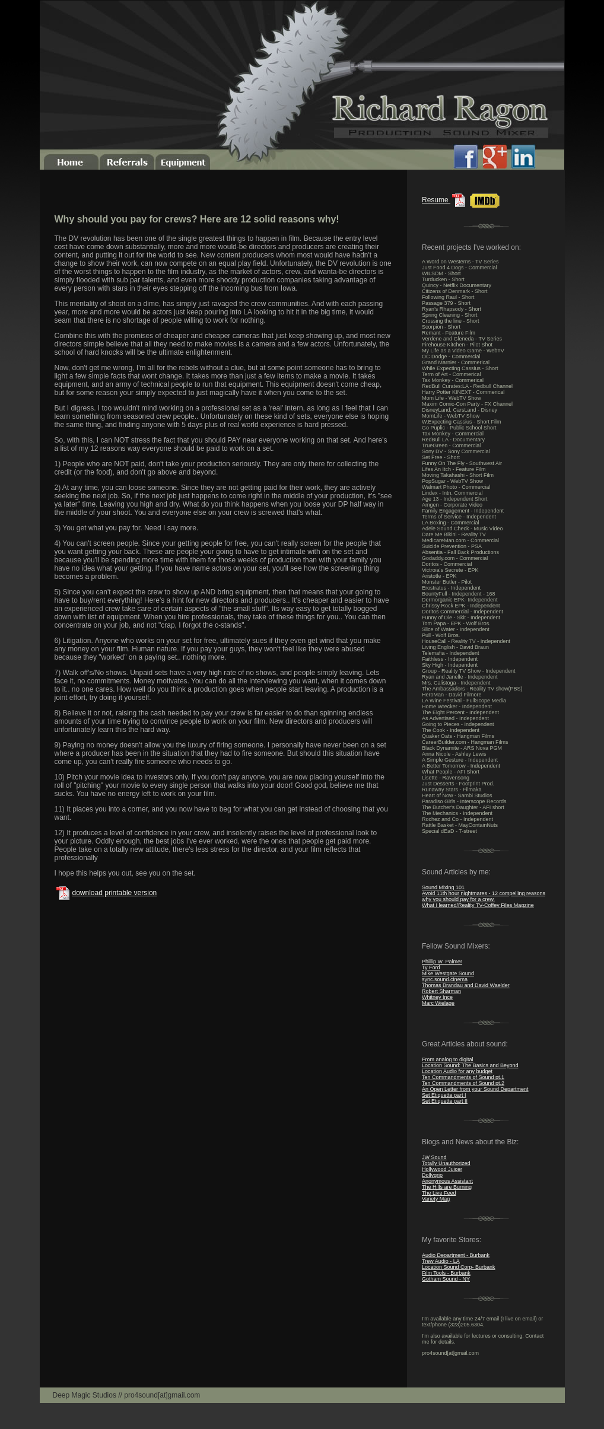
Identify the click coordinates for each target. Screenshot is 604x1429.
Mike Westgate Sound (448, 973)
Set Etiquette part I (444, 1095)
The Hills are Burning (447, 1187)
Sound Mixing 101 (443, 887)
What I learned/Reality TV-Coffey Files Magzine (478, 905)
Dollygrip (432, 1175)
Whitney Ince (437, 997)
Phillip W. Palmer (442, 962)
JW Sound (434, 1157)
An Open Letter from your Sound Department (475, 1089)
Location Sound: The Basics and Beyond (470, 1065)
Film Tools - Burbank (446, 1273)
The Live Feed (439, 1193)
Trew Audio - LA (441, 1261)
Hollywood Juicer (442, 1169)
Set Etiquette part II (445, 1101)
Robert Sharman (441, 991)
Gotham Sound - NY (446, 1279)
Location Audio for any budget (457, 1071)
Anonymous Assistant (447, 1181)
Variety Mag (436, 1199)
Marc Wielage (438, 1003)
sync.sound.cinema (445, 979)
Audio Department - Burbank (455, 1255)
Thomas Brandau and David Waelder (466, 985)
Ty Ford (431, 967)
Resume (445, 200)
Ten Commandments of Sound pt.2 (463, 1083)
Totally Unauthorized (446, 1163)
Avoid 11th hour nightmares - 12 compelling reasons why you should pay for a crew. (483, 896)
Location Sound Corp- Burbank (458, 1267)
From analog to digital (447, 1059)
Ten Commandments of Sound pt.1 (463, 1077)
